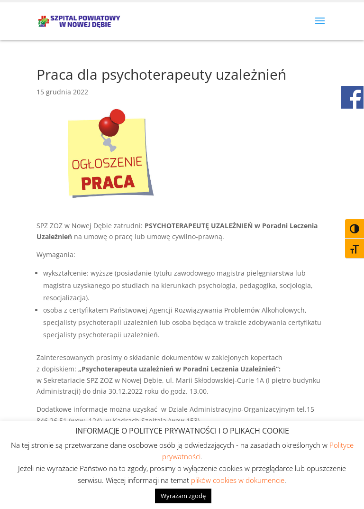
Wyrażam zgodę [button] (183, 495)
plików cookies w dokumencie (237, 480)
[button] (320, 27)
